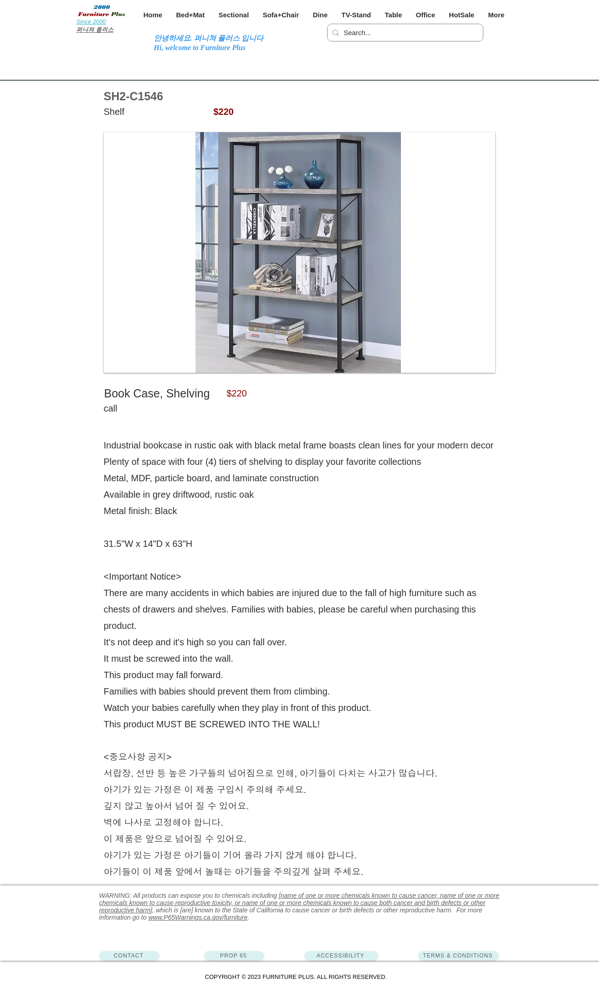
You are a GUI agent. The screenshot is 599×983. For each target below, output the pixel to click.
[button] (190, 14)
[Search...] (404, 32)
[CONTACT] (129, 955)
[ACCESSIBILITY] (340, 955)
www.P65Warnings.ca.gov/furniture (198, 917)
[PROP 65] (233, 955)
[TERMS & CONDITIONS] (458, 955)
